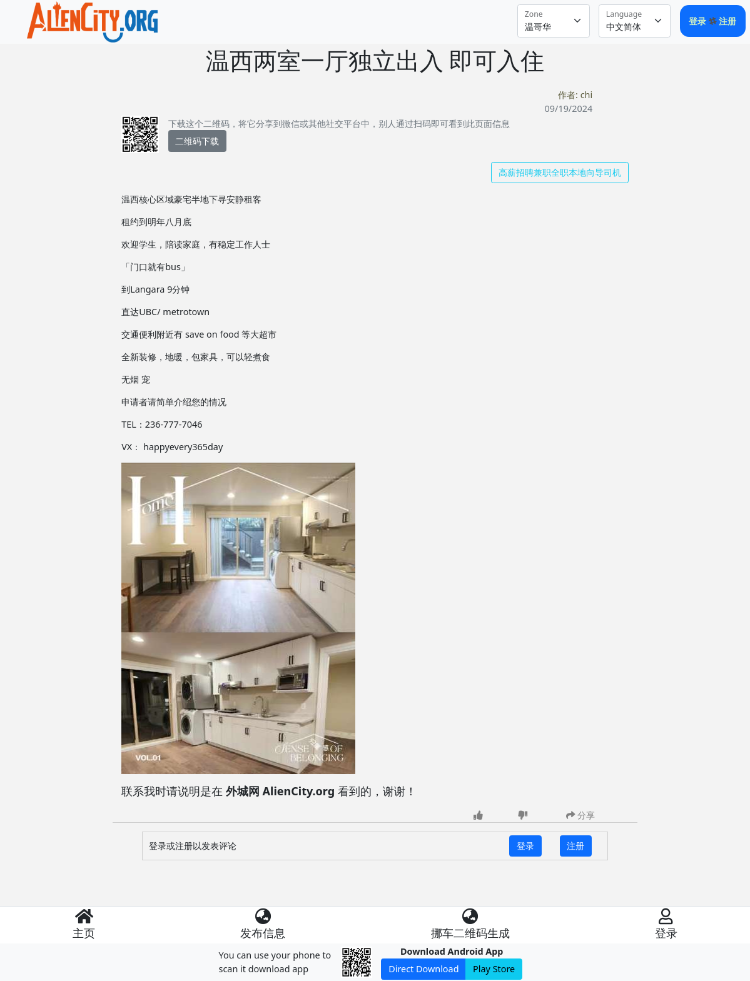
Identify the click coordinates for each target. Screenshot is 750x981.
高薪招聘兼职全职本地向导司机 (560, 172)
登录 (699, 21)
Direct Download (423, 969)
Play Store (494, 969)
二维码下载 (197, 141)
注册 (727, 21)
